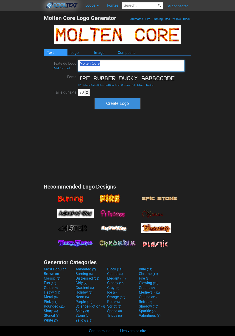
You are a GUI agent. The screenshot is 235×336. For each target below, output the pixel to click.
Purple (84, 302)
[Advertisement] (21, 83)
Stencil (51, 315)
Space (114, 311)
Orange (116, 297)
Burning (157, 19)
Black (186, 19)
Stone (83, 315)
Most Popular (55, 269)
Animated (137, 19)
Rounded (54, 306)
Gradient (85, 288)
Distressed (87, 278)
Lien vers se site (133, 331)
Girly (81, 283)
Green (147, 288)
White (51, 320)
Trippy (114, 315)
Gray (113, 288)
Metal (51, 297)
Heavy (52, 292)
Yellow (176, 19)
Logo (74, 52)
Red (167, 19)
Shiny (82, 311)
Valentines (150, 315)
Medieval (149, 292)
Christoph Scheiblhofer (132, 85)
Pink (50, 302)
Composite (127, 52)
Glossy (116, 283)
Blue (145, 269)
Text (50, 52)
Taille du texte (65, 92)
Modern (150, 85)
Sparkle (147, 311)
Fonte (71, 77)
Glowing (148, 283)
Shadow (148, 306)
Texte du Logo (64, 65)
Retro (145, 302)
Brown (51, 274)
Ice (112, 292)
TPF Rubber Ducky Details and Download (99, 85)
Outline (148, 297)
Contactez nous (101, 331)
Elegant (116, 278)
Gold (51, 288)
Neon (82, 297)
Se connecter (177, 6)
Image (99, 52)
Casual (115, 274)
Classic (52, 278)
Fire (148, 19)
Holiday (84, 292)
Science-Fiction (90, 306)
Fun (50, 283)
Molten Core (131, 66)
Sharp (51, 311)
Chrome (148, 274)
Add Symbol (61, 68)
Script (114, 306)
